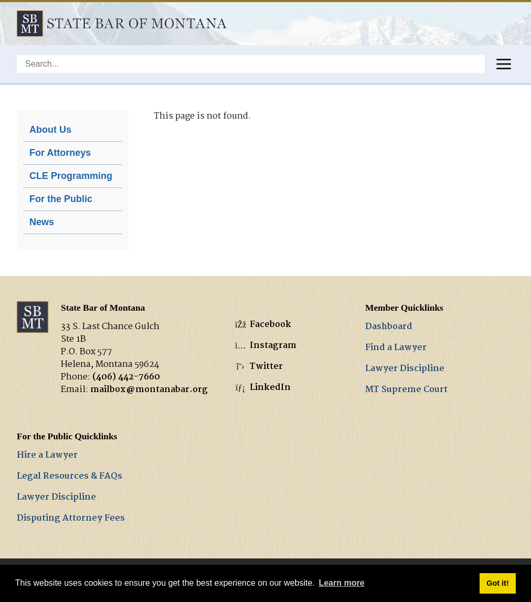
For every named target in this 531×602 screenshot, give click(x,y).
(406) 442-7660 (126, 377)
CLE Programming (70, 176)
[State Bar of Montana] (122, 23)
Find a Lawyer (396, 348)
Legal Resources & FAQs (69, 476)
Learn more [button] (341, 582)
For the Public (60, 199)
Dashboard (388, 327)
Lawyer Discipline (404, 369)
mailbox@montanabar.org (149, 390)
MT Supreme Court (406, 390)
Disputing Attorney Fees (71, 518)
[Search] (251, 64)
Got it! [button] (497, 583)
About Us (50, 129)
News (41, 222)
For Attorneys (60, 152)
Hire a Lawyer (47, 455)
